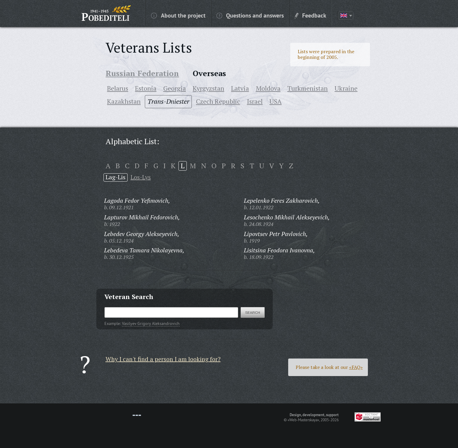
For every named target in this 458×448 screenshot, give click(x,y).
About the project (178, 15)
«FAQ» (356, 367)
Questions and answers (250, 15)
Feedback (310, 15)
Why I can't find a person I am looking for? (163, 359)
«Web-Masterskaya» (303, 419)
